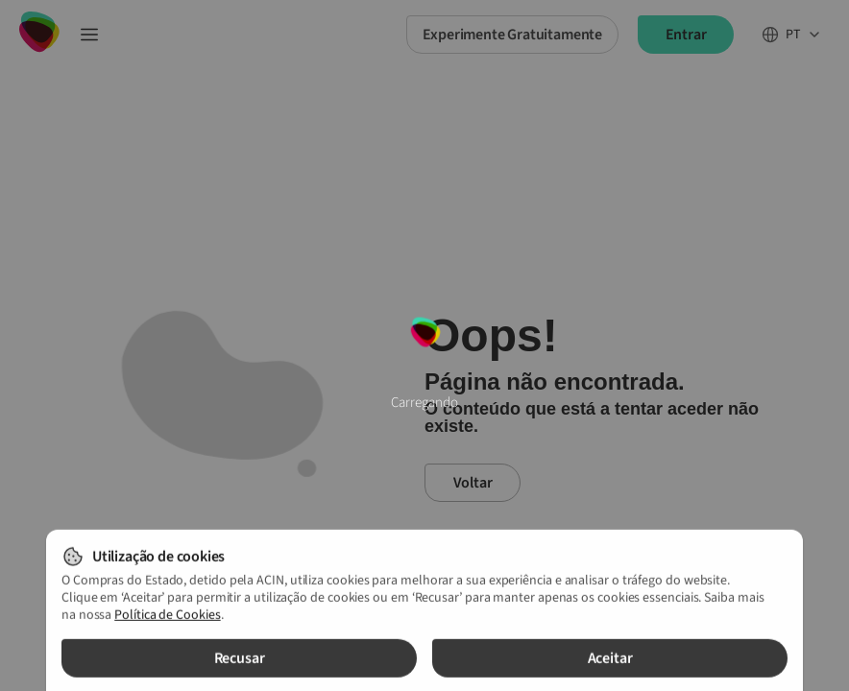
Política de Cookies (167, 619)
